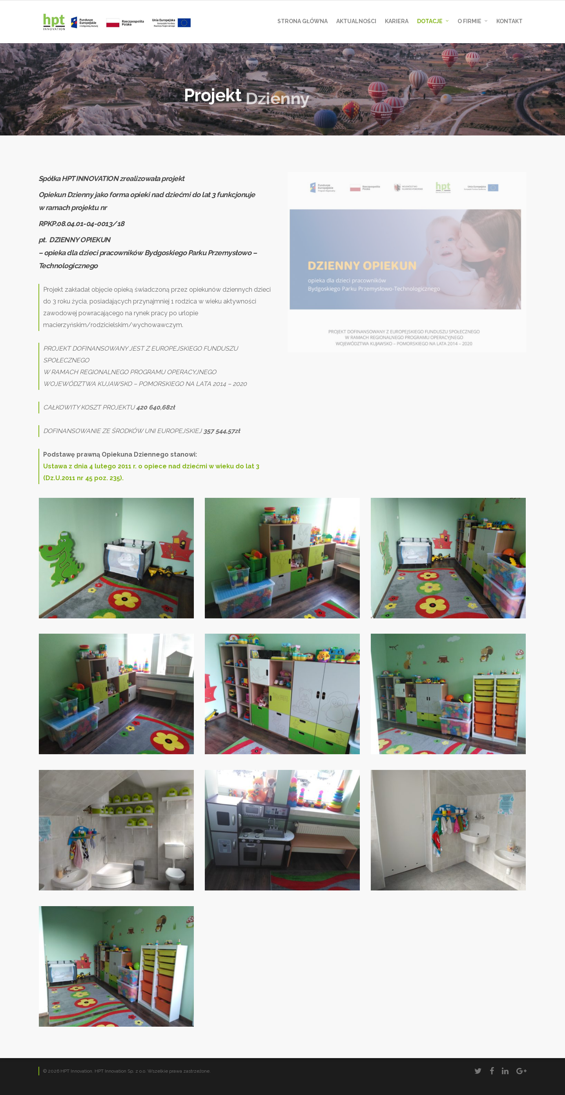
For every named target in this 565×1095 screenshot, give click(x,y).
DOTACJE (433, 22)
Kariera (396, 21)
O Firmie (472, 22)
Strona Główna (302, 21)
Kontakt (509, 21)
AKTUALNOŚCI (356, 21)
